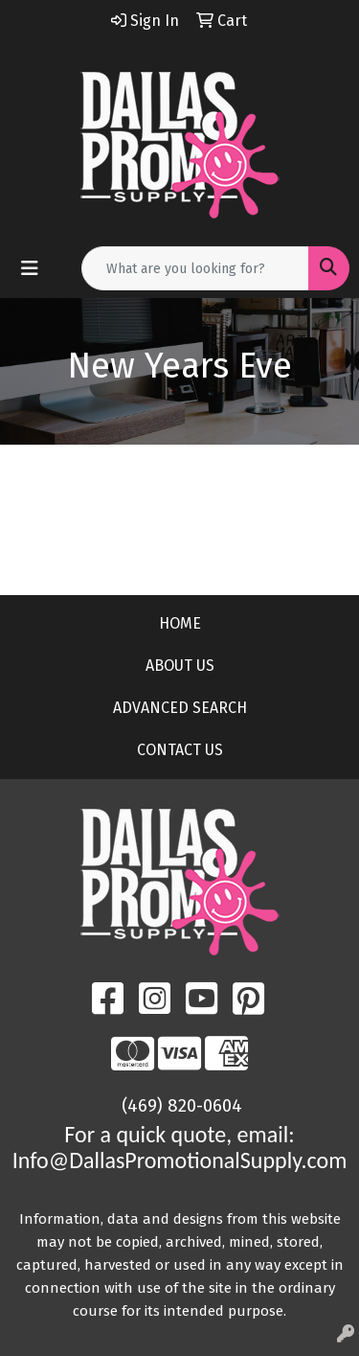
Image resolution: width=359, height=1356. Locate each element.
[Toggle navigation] (30, 268)
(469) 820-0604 (182, 1105)
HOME (180, 623)
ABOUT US (180, 665)
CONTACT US (180, 750)
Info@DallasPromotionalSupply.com (180, 1160)
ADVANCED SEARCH (180, 708)
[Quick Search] (195, 268)
